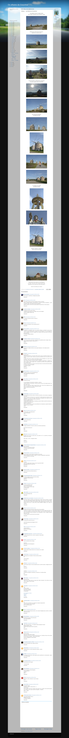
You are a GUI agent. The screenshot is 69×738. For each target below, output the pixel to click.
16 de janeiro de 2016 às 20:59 (38, 498)
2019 (12, 31)
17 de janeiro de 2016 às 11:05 (31, 539)
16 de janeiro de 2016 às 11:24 (33, 424)
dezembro (13, 36)
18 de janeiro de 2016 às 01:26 (32, 623)
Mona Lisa (25, 434)
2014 (12, 63)
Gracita (25, 483)
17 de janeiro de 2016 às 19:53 (34, 616)
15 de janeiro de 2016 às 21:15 (34, 328)
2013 (12, 65)
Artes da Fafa (26, 684)
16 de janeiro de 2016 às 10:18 (31, 410)
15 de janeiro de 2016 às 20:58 (30, 300)
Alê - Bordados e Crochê (27, 593)
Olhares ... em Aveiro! (14, 53)
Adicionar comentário (25, 702)
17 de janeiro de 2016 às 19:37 (35, 600)
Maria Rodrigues (26, 668)
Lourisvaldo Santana (27, 660)
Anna (25, 410)
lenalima (25, 653)
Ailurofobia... (13, 54)
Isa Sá (25, 539)
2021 (12, 28)
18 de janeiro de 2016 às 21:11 (34, 668)
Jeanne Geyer (26, 518)
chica (25, 609)
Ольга (25, 322)
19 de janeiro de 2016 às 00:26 (31, 677)
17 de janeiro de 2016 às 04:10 (37, 533)
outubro (13, 39)
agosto (13, 42)
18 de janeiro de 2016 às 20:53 (36, 660)
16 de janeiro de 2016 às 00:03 (34, 393)
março (13, 49)
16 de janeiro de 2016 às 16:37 (31, 460)
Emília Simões (26, 393)
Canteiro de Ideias (27, 548)
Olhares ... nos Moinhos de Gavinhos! (13, 57)
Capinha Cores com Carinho (28, 498)
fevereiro (13, 50)
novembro (13, 38)
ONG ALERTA (26, 492)
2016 (12, 35)
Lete (24, 300)
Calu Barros (26, 424)
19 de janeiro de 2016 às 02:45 (33, 684)
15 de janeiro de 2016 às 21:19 (35, 338)
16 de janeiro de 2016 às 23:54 (30, 526)
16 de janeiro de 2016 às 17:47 (37, 475)
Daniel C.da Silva (27, 469)
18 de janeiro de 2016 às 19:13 (32, 653)
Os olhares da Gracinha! (18, 5)
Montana (25, 346)
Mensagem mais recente (26, 729)
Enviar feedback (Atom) (29, 731)
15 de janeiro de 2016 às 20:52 (34, 294)
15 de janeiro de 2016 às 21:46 (32, 346)
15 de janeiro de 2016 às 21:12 (31, 322)
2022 (12, 27)
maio (12, 46)
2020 (12, 30)
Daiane (25, 460)
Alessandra (26, 585)
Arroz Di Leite (26, 554)
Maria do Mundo (26, 294)
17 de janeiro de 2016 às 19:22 (33, 585)
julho (12, 43)
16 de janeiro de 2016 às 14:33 (34, 452)
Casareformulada (26, 600)
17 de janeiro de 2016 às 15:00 (33, 554)
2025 (12, 23)
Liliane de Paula (26, 452)
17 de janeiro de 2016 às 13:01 (35, 548)
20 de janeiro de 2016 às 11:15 (36, 695)
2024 (12, 24)
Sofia (24, 526)
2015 (12, 62)
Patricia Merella (26, 616)
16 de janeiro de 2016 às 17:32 (35, 469)
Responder (25, 297)
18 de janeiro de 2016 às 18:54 (34, 647)
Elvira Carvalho (26, 328)
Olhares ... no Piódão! (14, 60)
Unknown (25, 563)
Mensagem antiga (48, 729)
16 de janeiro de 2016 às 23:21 (33, 518)
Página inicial (38, 729)
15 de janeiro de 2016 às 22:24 (32, 353)
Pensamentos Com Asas (28, 418)
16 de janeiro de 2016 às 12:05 (32, 434)
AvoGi (25, 677)
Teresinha (25, 353)
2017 (12, 34)
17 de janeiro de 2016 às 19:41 (31, 609)
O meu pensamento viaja (28, 475)
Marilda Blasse (26, 647)
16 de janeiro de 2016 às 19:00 (31, 483)
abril (12, 47)
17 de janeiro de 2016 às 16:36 (32, 563)
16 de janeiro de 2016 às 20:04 (33, 492)
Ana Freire (25, 623)
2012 (12, 66)
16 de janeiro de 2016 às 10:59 (37, 418)
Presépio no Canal (27, 338)
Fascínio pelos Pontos (27, 695)
